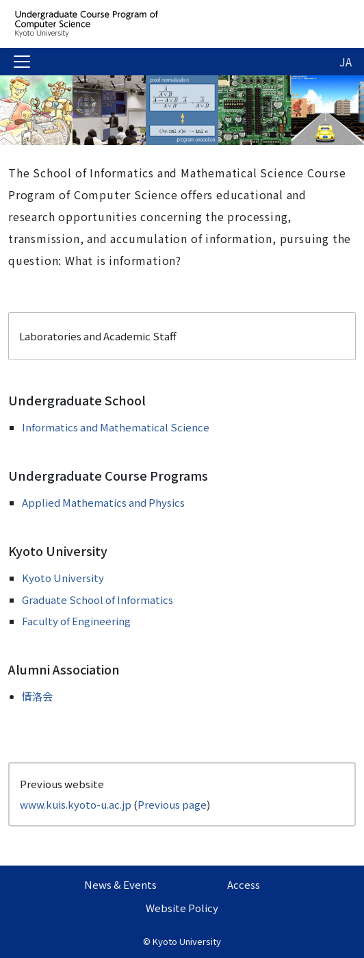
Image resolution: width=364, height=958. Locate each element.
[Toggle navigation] (22, 61)
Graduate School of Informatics (97, 599)
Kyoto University (63, 577)
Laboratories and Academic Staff (98, 336)
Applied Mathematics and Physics (103, 502)
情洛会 (37, 696)
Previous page (172, 804)
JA (345, 61)
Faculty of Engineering (76, 621)
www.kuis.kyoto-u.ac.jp (75, 804)
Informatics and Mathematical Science (115, 427)
